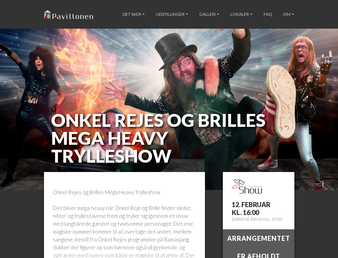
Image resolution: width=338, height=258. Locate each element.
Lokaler (241, 14)
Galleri (209, 14)
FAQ (268, 14)
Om (288, 14)
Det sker (133, 14)
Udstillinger (172, 14)
